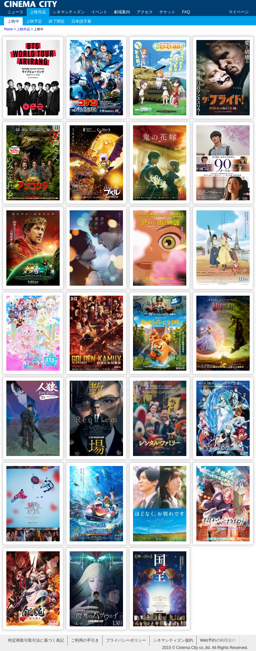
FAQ (186, 12)
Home (8, 29)
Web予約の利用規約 (218, 640)
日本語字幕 (81, 21)
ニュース (15, 12)
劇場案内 (122, 12)
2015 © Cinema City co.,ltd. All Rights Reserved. (205, 647)
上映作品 (38, 12)
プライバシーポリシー (126, 640)
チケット (167, 12)
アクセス (145, 12)
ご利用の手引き (85, 640)
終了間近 (57, 21)
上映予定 (34, 21)
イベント (99, 12)
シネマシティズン (69, 12)
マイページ (239, 12)
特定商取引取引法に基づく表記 (36, 640)
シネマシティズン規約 (173, 640)
